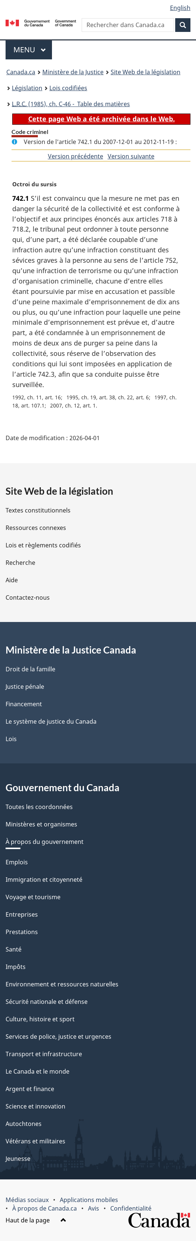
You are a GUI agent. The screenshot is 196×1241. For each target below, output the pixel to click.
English (180, 8)
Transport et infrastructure (44, 1054)
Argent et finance (30, 1089)
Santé (14, 949)
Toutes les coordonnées (39, 807)
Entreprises (22, 914)
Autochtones (24, 1124)
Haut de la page (36, 1220)
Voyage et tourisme (33, 897)
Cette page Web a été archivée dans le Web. (101, 118)
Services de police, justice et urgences (58, 1036)
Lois (11, 739)
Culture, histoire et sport (40, 1019)
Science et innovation (35, 1106)
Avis (93, 1208)
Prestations (22, 932)
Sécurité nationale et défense (47, 1002)
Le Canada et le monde (37, 1071)
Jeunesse (18, 1159)
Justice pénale (25, 686)
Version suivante (131, 156)
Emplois (17, 862)
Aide (12, 580)
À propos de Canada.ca (44, 1208)
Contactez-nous (28, 597)
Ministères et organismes (41, 824)
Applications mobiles (89, 1200)
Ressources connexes (36, 528)
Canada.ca (20, 72)
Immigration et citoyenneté (44, 879)
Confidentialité (130, 1208)
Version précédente (75, 156)
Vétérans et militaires (35, 1141)
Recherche (20, 563)
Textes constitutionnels (38, 510)
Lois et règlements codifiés (43, 545)
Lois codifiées (68, 88)
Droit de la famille (30, 669)
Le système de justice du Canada (51, 721)
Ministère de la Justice (73, 72)
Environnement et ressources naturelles (62, 984)
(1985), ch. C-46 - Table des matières (71, 104)
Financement (24, 704)
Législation (27, 88)
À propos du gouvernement (45, 842)
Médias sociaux (27, 1200)
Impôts (16, 967)
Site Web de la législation (145, 72)
